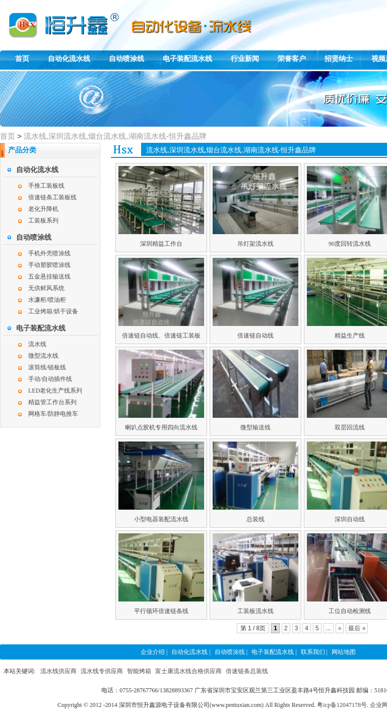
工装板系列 (43, 220)
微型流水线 (43, 355)
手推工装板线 (46, 185)
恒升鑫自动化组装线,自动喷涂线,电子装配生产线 (45, 18)
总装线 (255, 519)
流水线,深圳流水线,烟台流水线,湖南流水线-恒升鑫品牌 (115, 136)
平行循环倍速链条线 (161, 611)
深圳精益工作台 (161, 243)
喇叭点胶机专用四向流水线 (161, 427)
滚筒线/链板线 (47, 367)
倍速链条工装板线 (52, 197)
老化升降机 (43, 208)
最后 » (356, 628)
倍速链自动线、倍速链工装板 (161, 335)
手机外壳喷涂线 (49, 253)
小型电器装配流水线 (161, 519)
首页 (22, 59)
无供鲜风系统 (46, 288)
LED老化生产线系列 (55, 390)
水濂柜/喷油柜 (47, 299)
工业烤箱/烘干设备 (53, 311)
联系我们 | (314, 651)
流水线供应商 (58, 671)
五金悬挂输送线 (49, 276)
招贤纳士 (339, 59)
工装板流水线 (255, 611)
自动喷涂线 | (231, 651)
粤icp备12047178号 (342, 704)
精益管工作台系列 (52, 402)
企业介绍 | (154, 651)
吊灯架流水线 (255, 243)
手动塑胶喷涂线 (49, 264)
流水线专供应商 (102, 671)
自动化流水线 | (190, 651)
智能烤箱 (139, 671)
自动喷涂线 (126, 59)
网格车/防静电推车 (53, 413)
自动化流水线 (69, 59)
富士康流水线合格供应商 (188, 671)
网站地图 (344, 651)
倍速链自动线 (255, 335)
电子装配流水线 (187, 59)
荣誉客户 (292, 59)
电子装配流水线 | (273, 651)
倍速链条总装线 (247, 671)
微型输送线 (255, 427)
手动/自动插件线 (50, 378)
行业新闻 (245, 59)
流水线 (37, 344)
